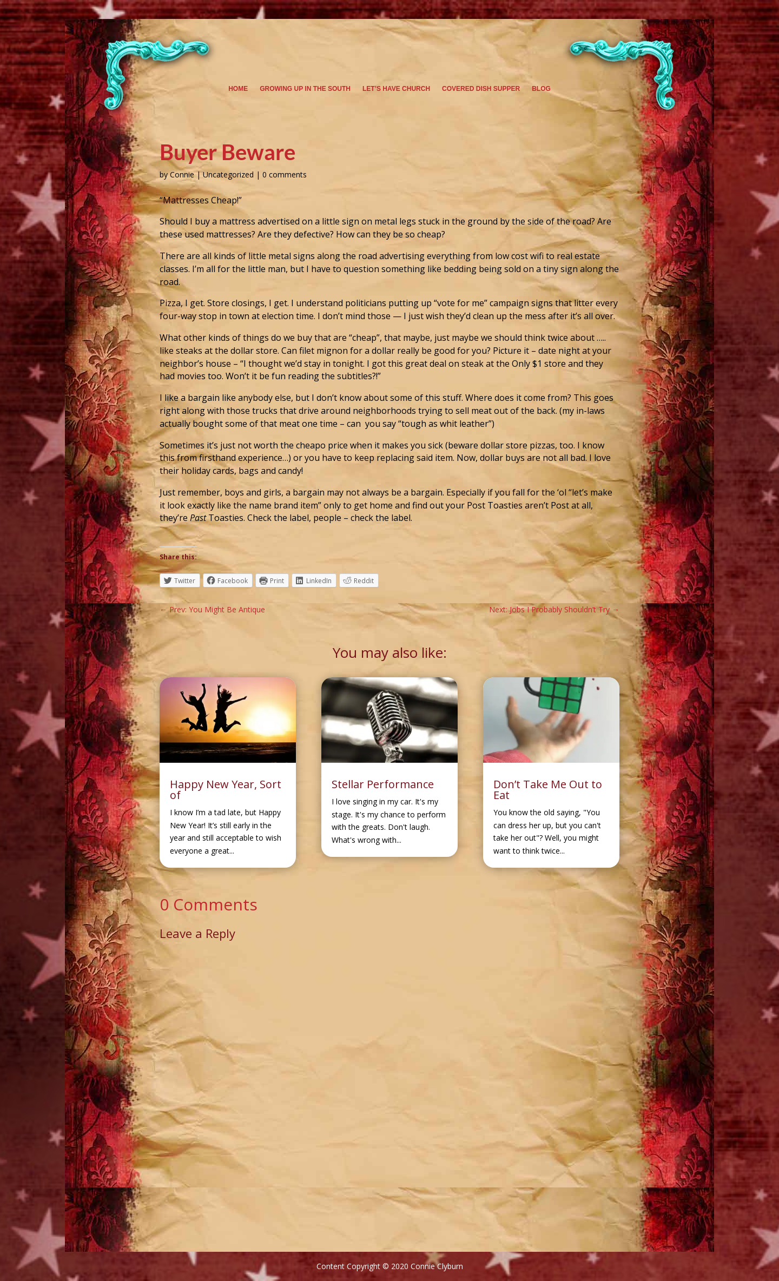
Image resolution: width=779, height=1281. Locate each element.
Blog (541, 89)
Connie (182, 174)
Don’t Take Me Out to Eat (547, 789)
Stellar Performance (383, 784)
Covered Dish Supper (481, 89)
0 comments (284, 174)
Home (238, 89)
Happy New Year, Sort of (225, 789)
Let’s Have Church (396, 89)
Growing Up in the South (305, 89)
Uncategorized (228, 174)
